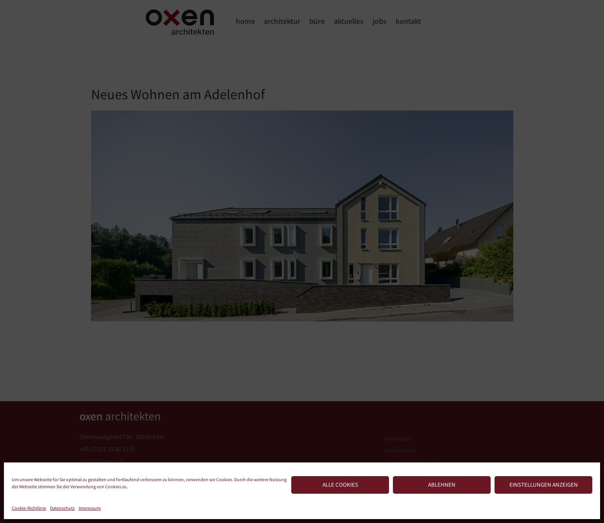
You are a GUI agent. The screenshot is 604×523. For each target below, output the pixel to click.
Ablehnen (441, 484)
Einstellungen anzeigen (543, 484)
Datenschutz (62, 508)
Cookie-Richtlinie (29, 508)
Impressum (90, 508)
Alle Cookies (340, 484)
